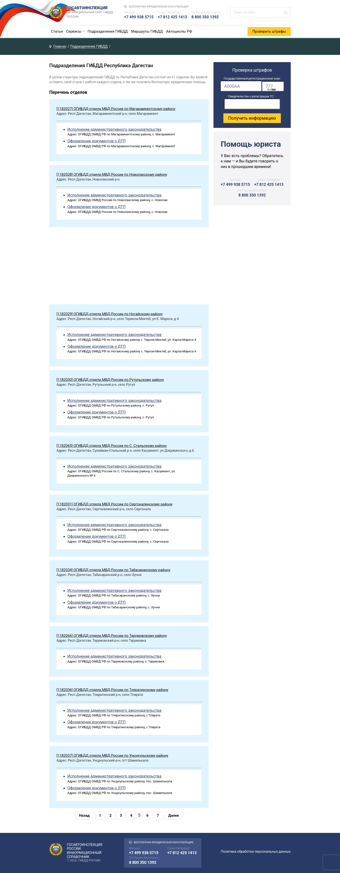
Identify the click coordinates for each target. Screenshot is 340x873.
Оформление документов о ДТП (96, 141)
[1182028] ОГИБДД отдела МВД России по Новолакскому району (112, 174)
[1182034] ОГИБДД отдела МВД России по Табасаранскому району (113, 570)
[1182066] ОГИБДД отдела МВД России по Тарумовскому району (112, 635)
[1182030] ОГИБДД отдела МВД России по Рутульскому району (110, 380)
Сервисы (73, 31)
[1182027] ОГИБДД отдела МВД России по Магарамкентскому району (116, 109)
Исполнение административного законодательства (114, 129)
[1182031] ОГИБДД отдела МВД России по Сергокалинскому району (114, 504)
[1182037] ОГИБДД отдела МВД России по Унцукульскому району (112, 755)
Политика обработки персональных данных (256, 851)
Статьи (57, 31)
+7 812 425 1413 (172, 17)
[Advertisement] (129, 267)
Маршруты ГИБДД (147, 31)
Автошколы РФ (179, 31)
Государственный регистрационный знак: (252, 78)
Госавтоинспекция (90, 12)
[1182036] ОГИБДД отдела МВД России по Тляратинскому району (112, 690)
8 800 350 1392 (205, 17)
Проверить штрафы (269, 31)
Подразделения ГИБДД (108, 31)
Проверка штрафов (252, 70)
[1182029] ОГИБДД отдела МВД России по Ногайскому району (110, 314)
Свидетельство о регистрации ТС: (252, 96)
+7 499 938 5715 (139, 17)
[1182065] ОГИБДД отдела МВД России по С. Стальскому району (112, 446)
